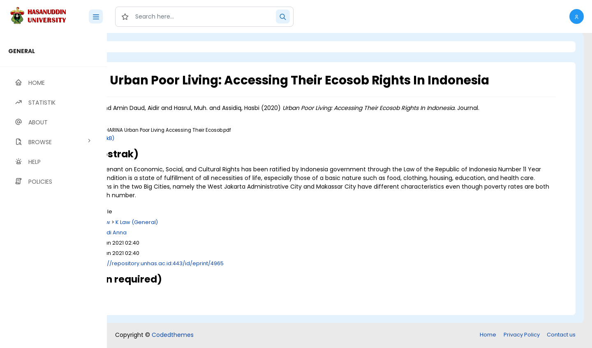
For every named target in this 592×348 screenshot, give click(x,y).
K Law (194, 230)
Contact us (561, 335)
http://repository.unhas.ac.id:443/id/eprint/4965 (251, 272)
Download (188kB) (182, 146)
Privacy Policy (522, 335)
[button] (576, 16)
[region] (53, 190)
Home (488, 335)
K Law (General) (228, 230)
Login (142, 46)
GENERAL (21, 51)
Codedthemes (173, 336)
